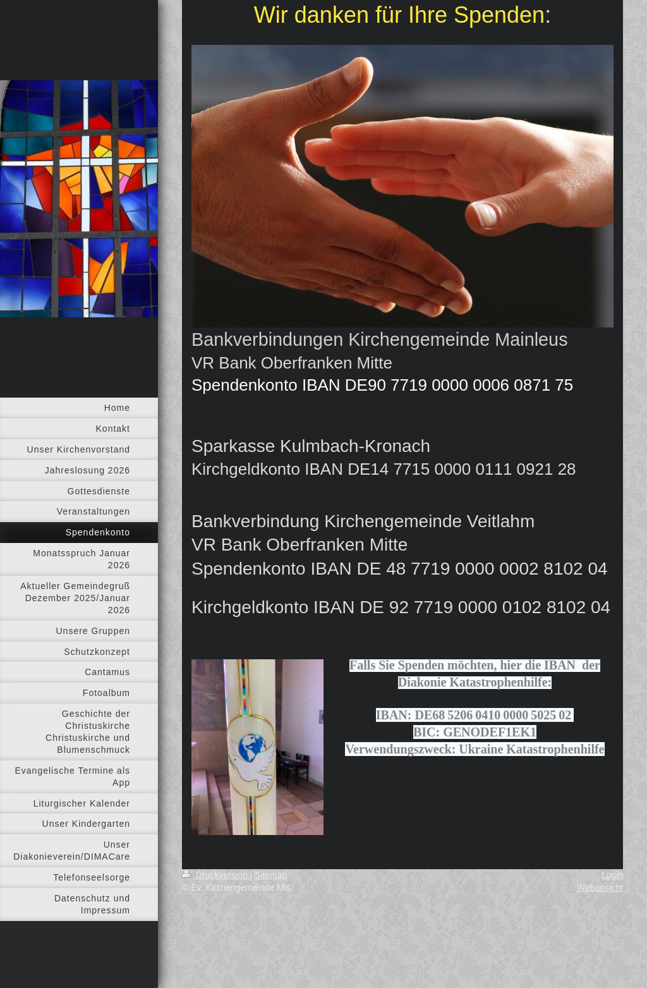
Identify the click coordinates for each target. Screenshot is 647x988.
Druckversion (216, 875)
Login (612, 875)
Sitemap (271, 875)
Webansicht (600, 887)
